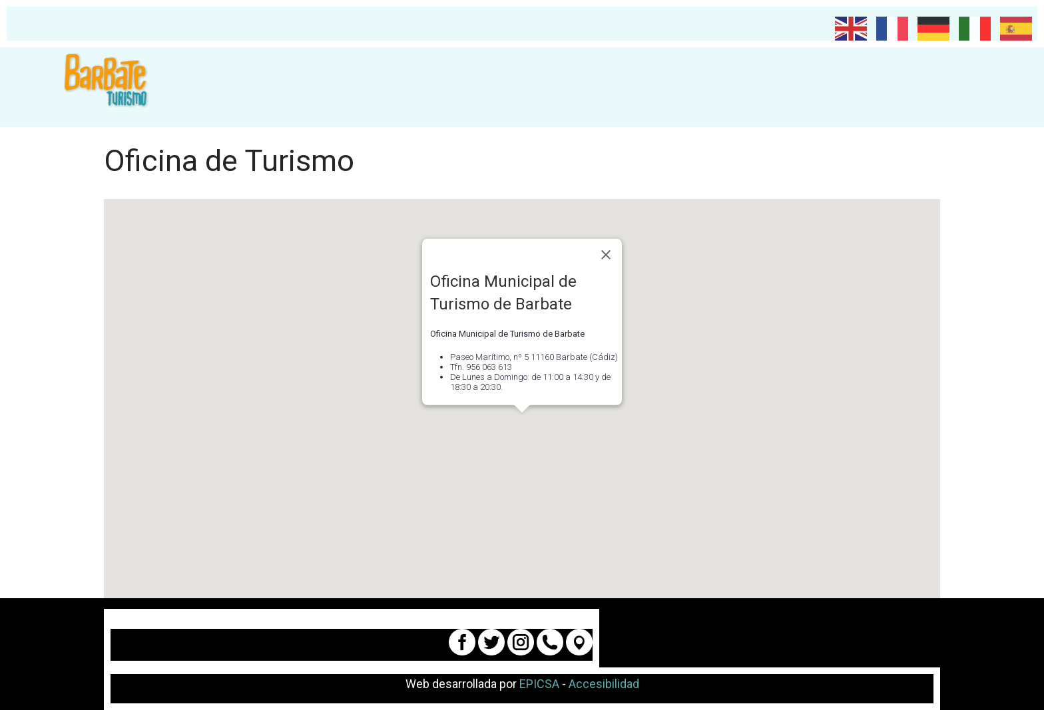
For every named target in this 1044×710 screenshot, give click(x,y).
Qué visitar (441, 87)
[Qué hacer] (577, 87)
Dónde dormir (640, 87)
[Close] (606, 255)
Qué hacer (538, 87)
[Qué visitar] (482, 87)
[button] (522, 425)
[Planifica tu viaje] (383, 87)
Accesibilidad (604, 684)
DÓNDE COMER (869, 87)
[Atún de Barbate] (807, 87)
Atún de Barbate (752, 87)
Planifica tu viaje (324, 87)
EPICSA (539, 684)
